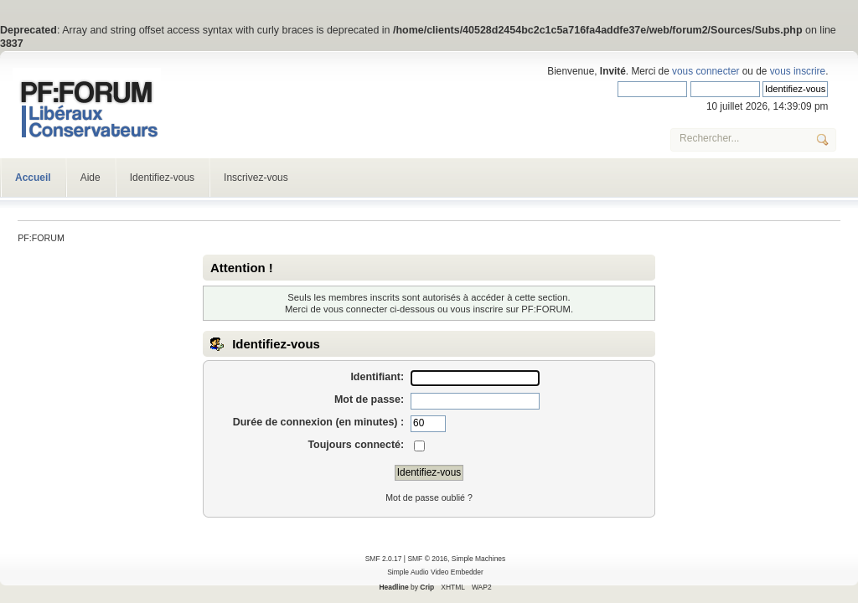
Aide (90, 177)
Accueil (33, 177)
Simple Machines (478, 558)
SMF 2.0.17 (383, 558)
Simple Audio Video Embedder (435, 572)
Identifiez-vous (162, 177)
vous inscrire (797, 71)
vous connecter (705, 71)
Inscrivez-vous (256, 177)
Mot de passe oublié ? (429, 497)
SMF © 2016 (427, 558)
